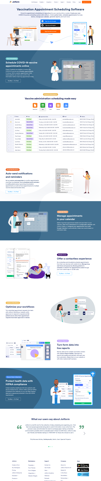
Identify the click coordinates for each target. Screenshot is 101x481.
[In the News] (64, 473)
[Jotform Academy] (49, 473)
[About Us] (63, 465)
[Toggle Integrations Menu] (32, 473)
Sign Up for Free (86, 2)
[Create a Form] (16, 465)
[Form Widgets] (32, 470)
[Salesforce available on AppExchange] (83, 474)
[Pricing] (14, 470)
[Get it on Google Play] (83, 465)
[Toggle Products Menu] (15, 478)
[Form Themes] (31, 468)
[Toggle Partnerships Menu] (65, 478)
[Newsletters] (64, 475)
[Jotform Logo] (14, 2)
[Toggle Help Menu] (46, 470)
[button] (48, 446)
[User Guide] (47, 467)
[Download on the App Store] (83, 470)
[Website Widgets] (32, 476)
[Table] (50, 133)
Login (80, 2)
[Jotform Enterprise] (17, 473)
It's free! (50, 34)
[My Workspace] (16, 467)
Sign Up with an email (50, 31)
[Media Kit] (63, 470)
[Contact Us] (47, 465)
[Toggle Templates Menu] (31, 465)
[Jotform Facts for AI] (66, 467)
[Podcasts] (47, 478)
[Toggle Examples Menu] (15, 475)
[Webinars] (47, 475)
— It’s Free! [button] (13, 80)
